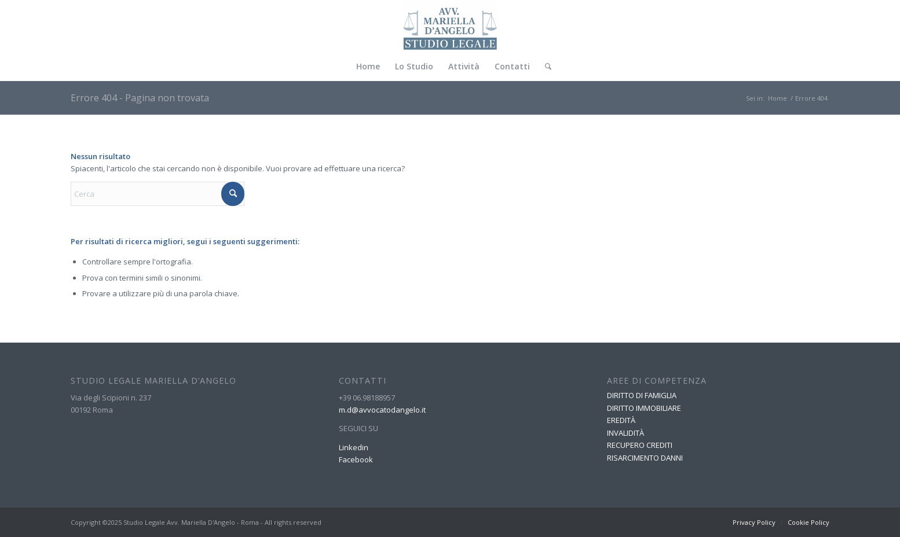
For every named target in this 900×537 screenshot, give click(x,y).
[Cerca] (544, 66)
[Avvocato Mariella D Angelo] (450, 26)
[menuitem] (368, 66)
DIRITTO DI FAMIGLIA (641, 395)
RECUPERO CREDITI (639, 445)
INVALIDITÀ (625, 433)
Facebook (356, 459)
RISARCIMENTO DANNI (645, 458)
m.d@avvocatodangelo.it (382, 409)
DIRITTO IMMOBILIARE (644, 408)
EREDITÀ (621, 420)
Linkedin (353, 447)
